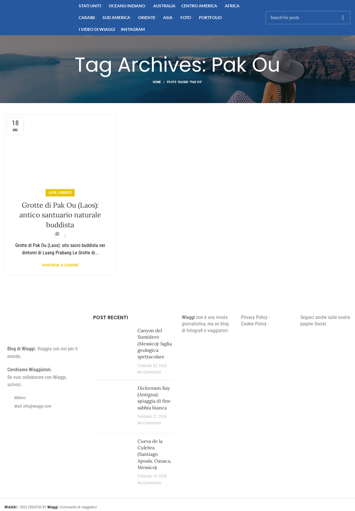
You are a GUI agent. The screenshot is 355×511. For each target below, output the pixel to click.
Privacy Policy (254, 317)
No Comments (149, 372)
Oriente (65, 193)
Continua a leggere (60, 265)
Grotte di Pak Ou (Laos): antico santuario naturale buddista (60, 215)
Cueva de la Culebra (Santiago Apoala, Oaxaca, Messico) (154, 454)
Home (157, 82)
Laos (52, 193)
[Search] (308, 17)
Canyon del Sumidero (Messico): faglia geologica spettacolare (155, 343)
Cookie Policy (254, 324)
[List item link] (44, 406)
